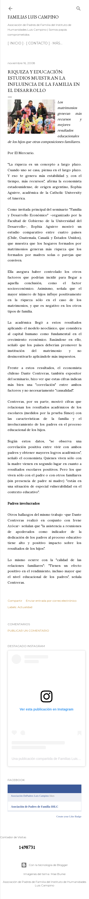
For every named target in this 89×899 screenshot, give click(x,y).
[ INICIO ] (15, 43)
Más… (57, 43)
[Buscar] (78, 7)
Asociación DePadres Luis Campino (30, 795)
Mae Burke (58, 874)
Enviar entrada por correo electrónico (51, 600)
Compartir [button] (15, 600)
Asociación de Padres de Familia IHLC (34, 806)
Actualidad (25, 607)
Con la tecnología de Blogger (44, 865)
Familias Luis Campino (33, 17)
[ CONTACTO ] (38, 43)
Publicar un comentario (28, 630)
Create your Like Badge (68, 816)
